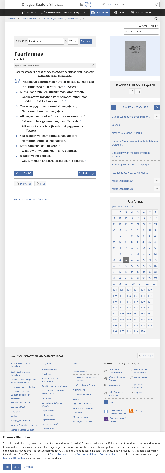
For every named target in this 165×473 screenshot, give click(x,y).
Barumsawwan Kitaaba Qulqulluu (21, 364)
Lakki (16, 466)
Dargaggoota (17, 411)
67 (17, 80)
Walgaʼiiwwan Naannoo (83, 408)
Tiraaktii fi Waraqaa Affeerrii (54, 386)
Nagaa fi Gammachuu (20, 402)
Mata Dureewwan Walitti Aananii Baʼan (53, 392)
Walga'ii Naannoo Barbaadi (114, 379)
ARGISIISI (21, 41)
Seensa (116, 125)
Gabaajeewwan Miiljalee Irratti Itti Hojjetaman (131, 154)
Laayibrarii (11, 18)
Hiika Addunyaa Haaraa (52, 18)
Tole (6, 466)
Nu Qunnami (79, 389)
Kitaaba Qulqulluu (29, 18)
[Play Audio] (156, 19)
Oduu (75, 363)
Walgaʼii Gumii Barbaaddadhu (138, 371)
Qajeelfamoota (48, 419)
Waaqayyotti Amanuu (20, 420)
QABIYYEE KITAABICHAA (122, 206)
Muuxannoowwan (81, 417)
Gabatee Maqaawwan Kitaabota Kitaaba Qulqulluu (135, 142)
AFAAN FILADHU (148, 26)
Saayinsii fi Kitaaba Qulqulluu (24, 425)
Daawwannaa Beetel (82, 394)
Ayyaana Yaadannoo (82, 403)
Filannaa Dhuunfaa (14, 458)
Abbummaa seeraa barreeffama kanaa (31, 199)
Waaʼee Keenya (80, 371)
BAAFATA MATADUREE (135, 107)
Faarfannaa (73, 18)
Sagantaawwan (49, 410)
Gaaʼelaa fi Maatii (18, 406)
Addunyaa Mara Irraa (82, 421)
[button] (63, 12)
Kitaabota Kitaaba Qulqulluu (128, 133)
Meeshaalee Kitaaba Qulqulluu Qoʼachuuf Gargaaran (20, 394)
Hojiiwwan (77, 412)
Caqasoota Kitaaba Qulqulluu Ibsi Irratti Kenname (24, 381)
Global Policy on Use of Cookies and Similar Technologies (82, 454)
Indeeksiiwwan (48, 415)
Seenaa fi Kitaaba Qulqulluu (23, 429)
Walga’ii (76, 399)
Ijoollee (14, 416)
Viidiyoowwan (48, 428)
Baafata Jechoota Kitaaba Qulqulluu (132, 164)
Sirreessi (29, 466)
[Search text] (134, 4)
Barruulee (46, 398)
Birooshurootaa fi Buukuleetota (50, 380)
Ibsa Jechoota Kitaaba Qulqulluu (130, 172)
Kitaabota (46, 373)
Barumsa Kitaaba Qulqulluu (23, 387)
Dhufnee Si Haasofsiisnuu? (85, 385)
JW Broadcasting (50, 424)
